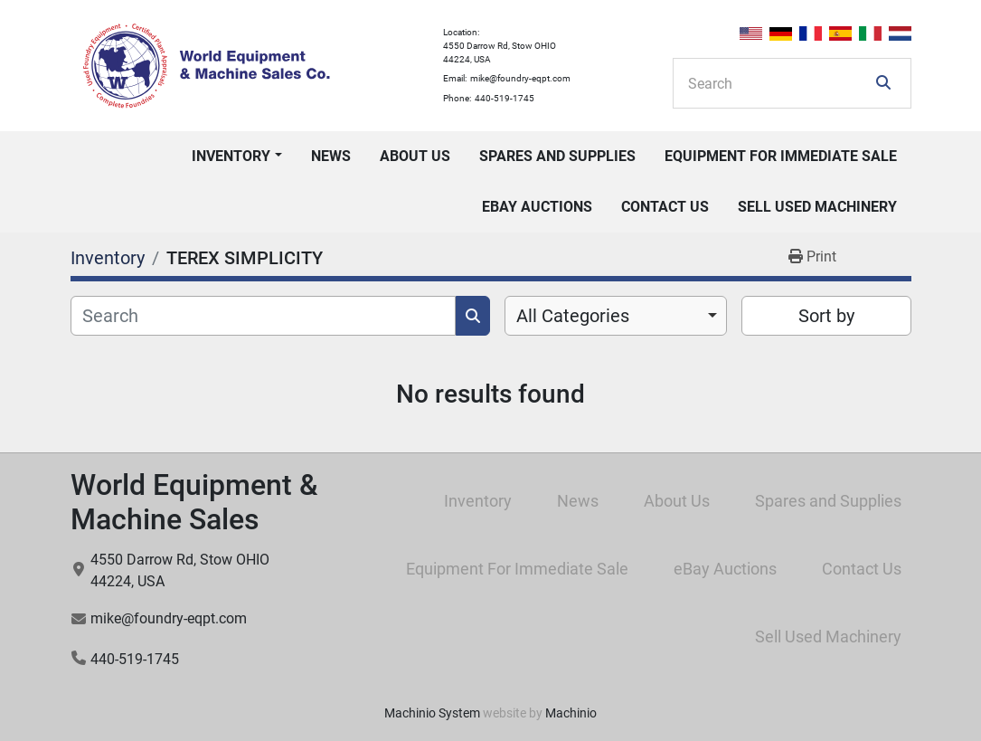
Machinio (571, 713)
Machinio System (432, 713)
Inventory (231, 156)
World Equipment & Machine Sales (194, 502)
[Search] (779, 83)
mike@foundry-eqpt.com (520, 78)
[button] (236, 156)
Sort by (826, 316)
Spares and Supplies (557, 156)
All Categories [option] (572, 316)
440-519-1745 (504, 98)
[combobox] (616, 316)
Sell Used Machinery (817, 206)
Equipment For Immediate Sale (781, 156)
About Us (415, 156)
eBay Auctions (537, 206)
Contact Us (665, 206)
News (331, 156)
